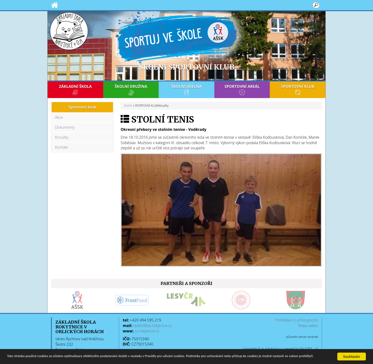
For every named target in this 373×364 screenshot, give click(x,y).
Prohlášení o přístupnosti (296, 320)
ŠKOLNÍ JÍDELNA (186, 90)
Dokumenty (65, 127)
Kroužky (62, 137)
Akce (59, 117)
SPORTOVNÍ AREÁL (242, 90)
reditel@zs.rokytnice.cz (152, 325)
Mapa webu (308, 325)
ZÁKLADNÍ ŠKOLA (75, 90)
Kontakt (61, 147)
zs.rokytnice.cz (147, 331)
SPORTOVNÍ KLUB (297, 90)
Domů (128, 106)
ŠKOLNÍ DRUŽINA (131, 90)
